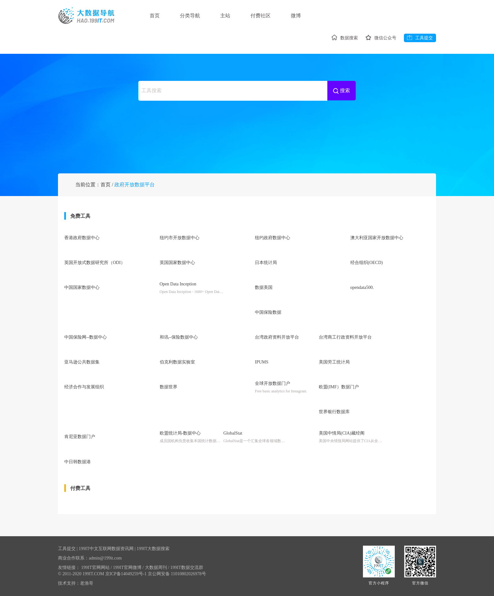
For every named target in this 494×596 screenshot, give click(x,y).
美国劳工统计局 (334, 362)
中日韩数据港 (77, 461)
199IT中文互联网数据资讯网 (106, 548)
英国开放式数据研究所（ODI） (94, 262)
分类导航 (190, 15)
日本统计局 (266, 262)
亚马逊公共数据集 (82, 362)
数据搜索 (344, 38)
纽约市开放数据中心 (179, 237)
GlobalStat (232, 433)
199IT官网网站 (96, 567)
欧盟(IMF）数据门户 (339, 387)
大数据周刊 (157, 567)
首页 (155, 15)
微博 (296, 15)
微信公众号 (380, 38)
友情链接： (69, 567)
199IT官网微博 (128, 567)
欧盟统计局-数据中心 (180, 433)
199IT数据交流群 (186, 567)
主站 (225, 15)
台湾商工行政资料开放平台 (345, 337)
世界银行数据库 (334, 411)
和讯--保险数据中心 (179, 337)
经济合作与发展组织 (84, 387)
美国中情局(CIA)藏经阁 (342, 433)
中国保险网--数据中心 (85, 337)
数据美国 (264, 287)
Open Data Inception (178, 284)
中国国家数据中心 (82, 287)
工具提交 (420, 37)
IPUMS (261, 362)
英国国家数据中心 (177, 262)
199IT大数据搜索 (153, 548)
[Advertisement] (247, 129)
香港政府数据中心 (82, 237)
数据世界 (168, 387)
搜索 (341, 91)
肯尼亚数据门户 (79, 436)
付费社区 (260, 15)
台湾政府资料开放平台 (277, 337)
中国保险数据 (268, 312)
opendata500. (362, 287)
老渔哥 (86, 583)
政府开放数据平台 (134, 184)
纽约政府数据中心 (272, 237)
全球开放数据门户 (272, 383)
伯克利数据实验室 (177, 362)
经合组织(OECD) (366, 262)
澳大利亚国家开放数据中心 (376, 237)
